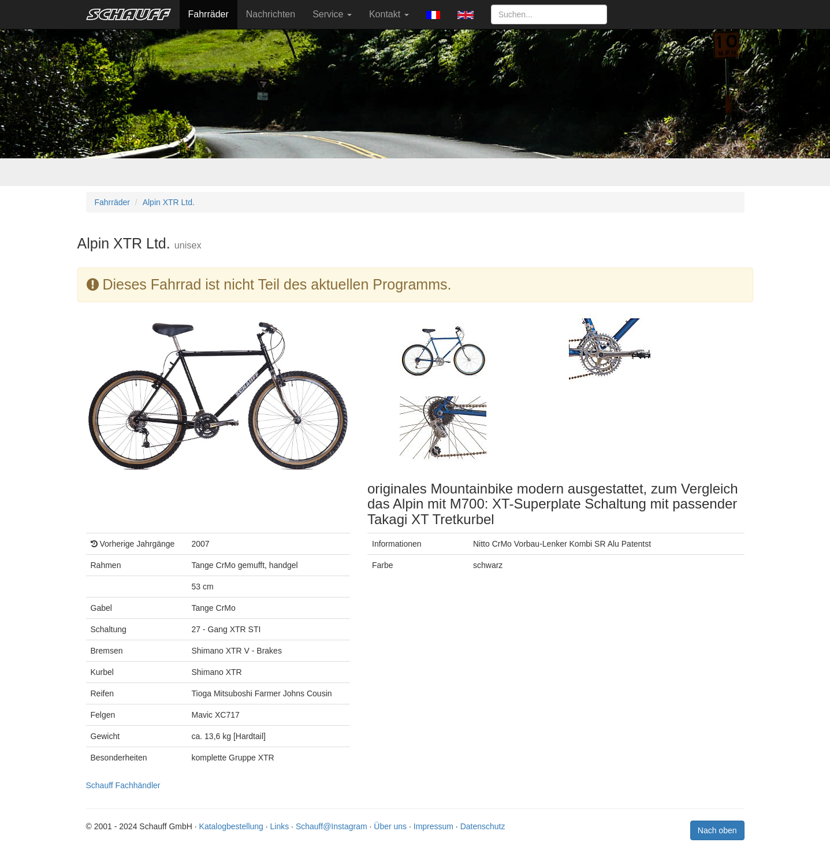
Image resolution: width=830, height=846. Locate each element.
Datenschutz (482, 826)
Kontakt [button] (389, 14)
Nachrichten (270, 14)
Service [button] (332, 14)
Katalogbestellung (231, 826)
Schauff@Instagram (331, 826)
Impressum (433, 826)
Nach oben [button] (717, 830)
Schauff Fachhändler (123, 785)
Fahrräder (208, 14)
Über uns (390, 826)
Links (279, 826)
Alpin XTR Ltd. (169, 202)
